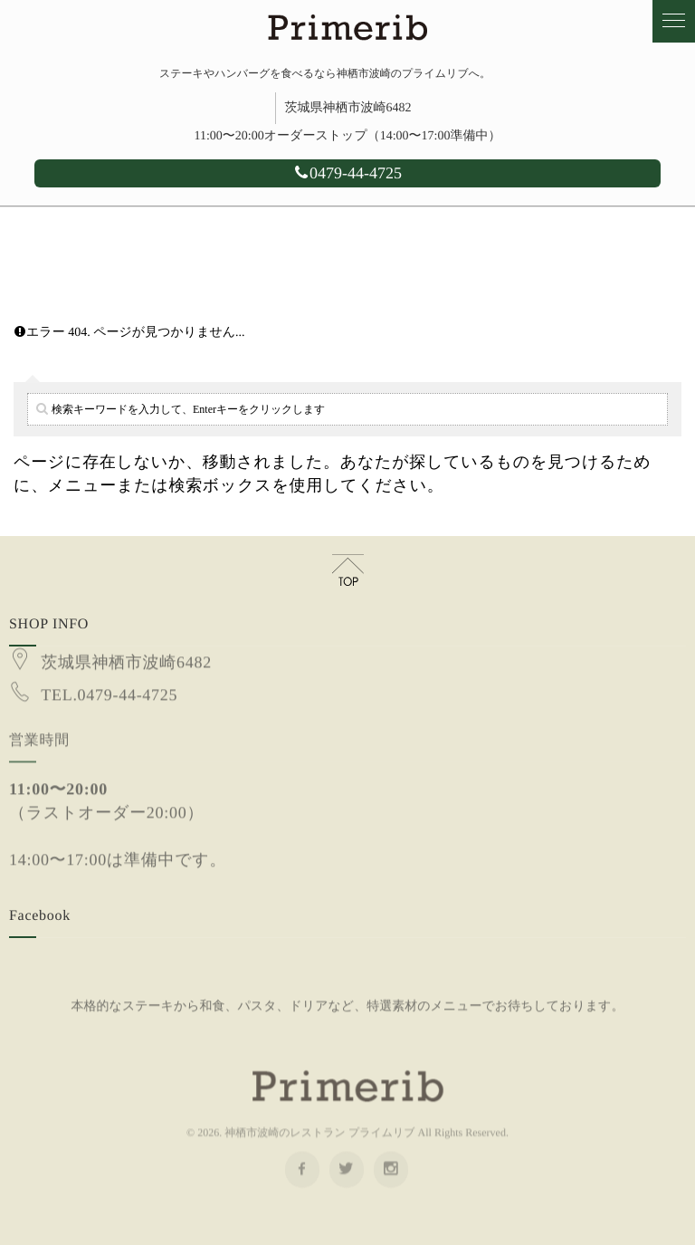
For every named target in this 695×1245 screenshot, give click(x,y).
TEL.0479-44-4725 (109, 684)
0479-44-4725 (347, 173)
